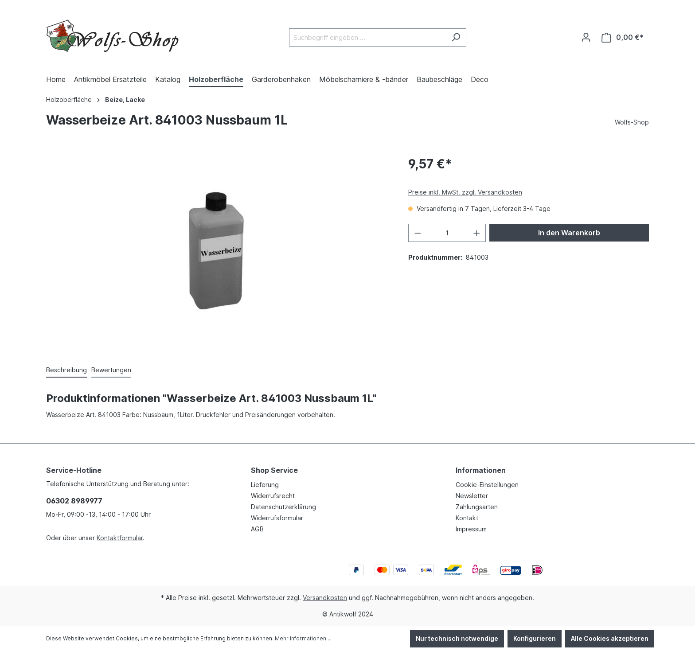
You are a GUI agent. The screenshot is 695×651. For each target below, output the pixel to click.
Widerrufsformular (277, 518)
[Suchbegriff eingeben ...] (367, 37)
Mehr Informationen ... (303, 638)
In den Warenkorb (569, 232)
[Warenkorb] (622, 37)
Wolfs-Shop (632, 122)
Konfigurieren (534, 638)
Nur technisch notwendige (457, 638)
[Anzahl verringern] (417, 233)
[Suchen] (455, 37)
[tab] (66, 370)
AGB (257, 529)
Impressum (471, 529)
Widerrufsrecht (273, 495)
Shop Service (274, 470)
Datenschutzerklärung (283, 507)
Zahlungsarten (477, 507)
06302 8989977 (74, 500)
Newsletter (472, 495)
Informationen (481, 470)
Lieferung (265, 484)
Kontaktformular (120, 538)
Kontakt (467, 518)
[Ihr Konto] (586, 37)
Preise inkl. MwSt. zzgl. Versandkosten (465, 192)
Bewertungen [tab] (111, 370)
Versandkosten (325, 597)
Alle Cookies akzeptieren (609, 638)
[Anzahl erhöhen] (477, 233)
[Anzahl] (447, 233)
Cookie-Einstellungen (487, 484)
